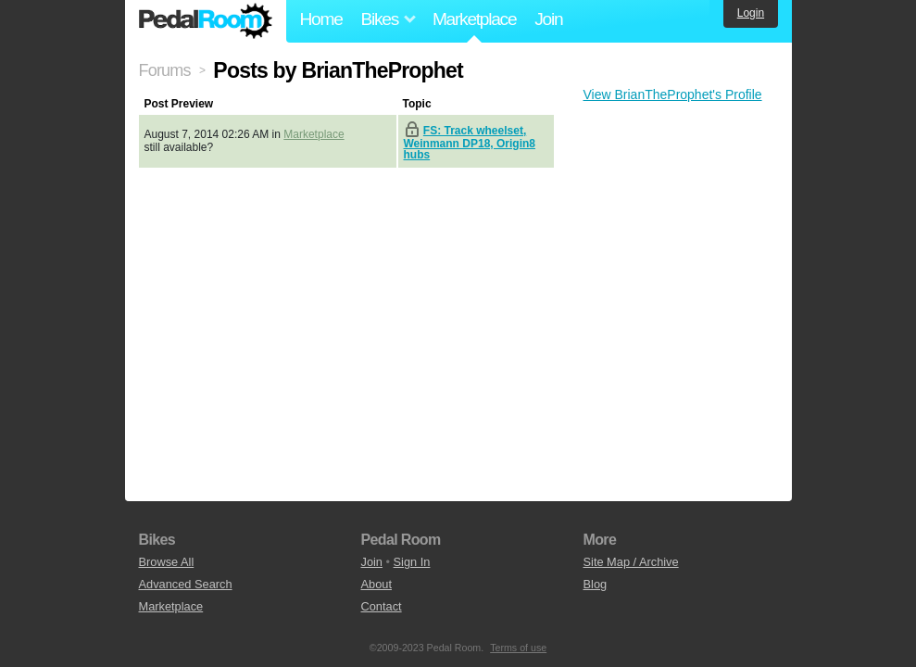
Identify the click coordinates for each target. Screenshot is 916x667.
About (376, 584)
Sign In (412, 562)
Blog (595, 584)
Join (548, 19)
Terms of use (518, 647)
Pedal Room (205, 21)
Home (321, 19)
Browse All (166, 562)
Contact (381, 606)
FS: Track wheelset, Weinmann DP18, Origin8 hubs (469, 142)
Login (750, 12)
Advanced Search (185, 584)
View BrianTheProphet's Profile (672, 94)
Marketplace (474, 19)
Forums (165, 70)
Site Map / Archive (631, 562)
